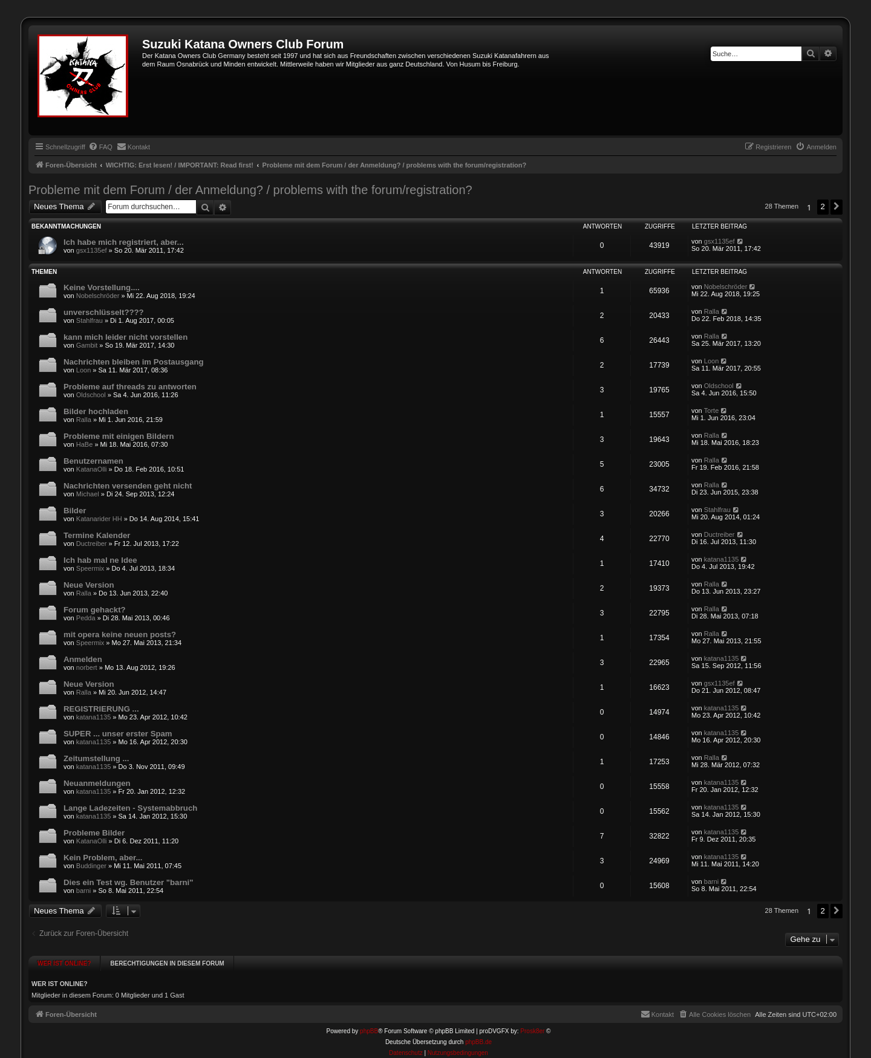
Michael (87, 494)
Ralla (711, 311)
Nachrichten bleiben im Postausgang (134, 361)
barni (83, 890)
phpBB (369, 1020)
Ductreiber (91, 543)
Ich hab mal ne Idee (100, 560)
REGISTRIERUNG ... (101, 708)
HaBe (84, 444)
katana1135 (721, 559)
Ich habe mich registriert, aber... (124, 242)
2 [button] (823, 206)
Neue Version (89, 584)
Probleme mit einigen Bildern (119, 436)
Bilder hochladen (96, 411)
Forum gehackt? (95, 609)
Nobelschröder (98, 295)
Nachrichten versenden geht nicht (128, 485)
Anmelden (83, 659)
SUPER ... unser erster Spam (118, 733)
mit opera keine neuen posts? (120, 634)
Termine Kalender (97, 535)
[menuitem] (100, 147)
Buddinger (91, 865)
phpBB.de (478, 1031)
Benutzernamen (93, 461)
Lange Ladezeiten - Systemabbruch (130, 808)
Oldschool (91, 394)
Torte (711, 410)
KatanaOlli (91, 469)
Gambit (86, 345)
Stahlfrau (89, 320)
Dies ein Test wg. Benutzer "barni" (129, 882)
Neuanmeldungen (97, 783)
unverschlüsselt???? (104, 312)
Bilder (75, 510)
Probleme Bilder (94, 832)
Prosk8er (532, 1020)
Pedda (86, 617)
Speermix (90, 568)
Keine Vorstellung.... (102, 287)
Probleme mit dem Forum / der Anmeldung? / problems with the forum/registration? (250, 189)
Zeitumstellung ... (96, 758)
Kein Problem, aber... (103, 857)
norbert (86, 667)
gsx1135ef (91, 250)
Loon (83, 370)
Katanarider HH (99, 518)
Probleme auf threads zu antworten (130, 386)
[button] (836, 207)
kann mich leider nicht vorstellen (126, 337)
